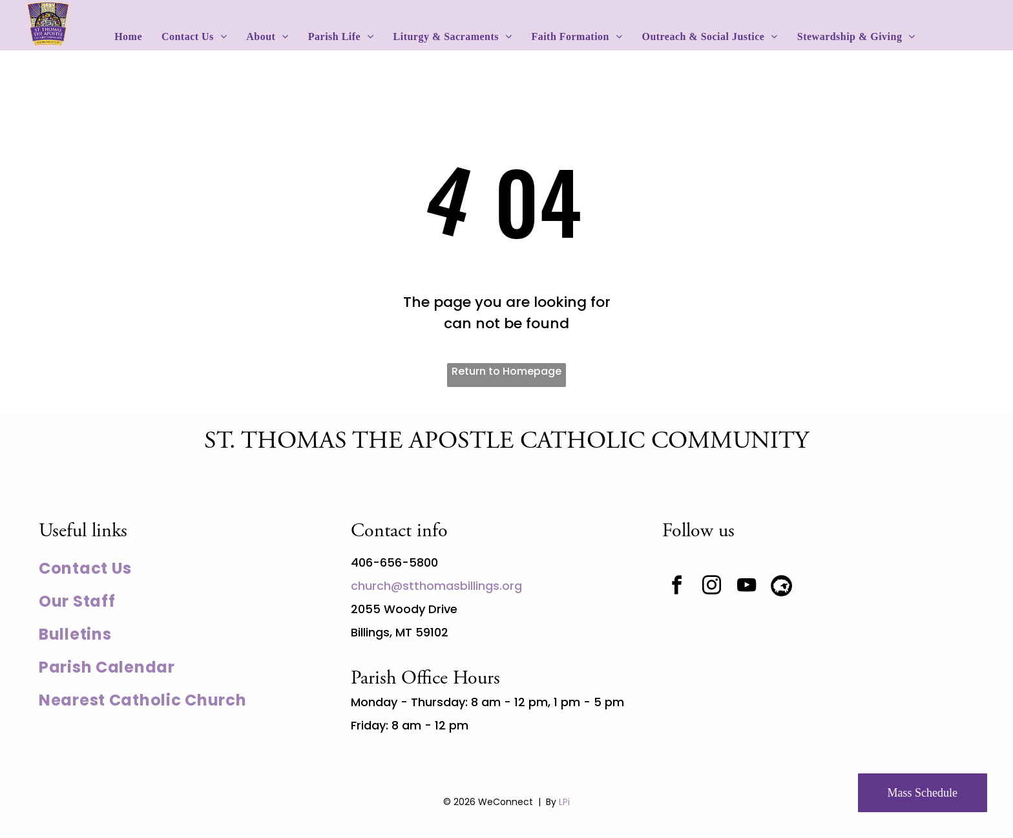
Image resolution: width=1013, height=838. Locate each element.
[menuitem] (128, 37)
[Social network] (781, 587)
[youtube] (746, 587)
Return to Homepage (506, 371)
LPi (564, 801)
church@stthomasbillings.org (436, 586)
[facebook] (676, 587)
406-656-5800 (394, 562)
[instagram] (711, 587)
